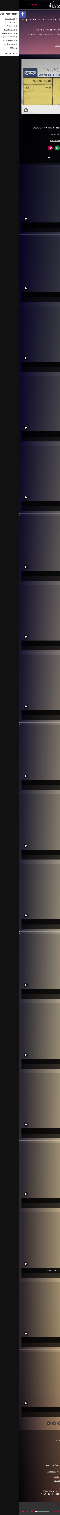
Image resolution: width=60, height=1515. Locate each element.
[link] (3, 14)
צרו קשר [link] (52, 1459)
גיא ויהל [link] (52, 643)
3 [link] (45, 1423)
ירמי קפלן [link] (52, 1340)
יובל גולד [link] (52, 782)
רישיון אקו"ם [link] (32, 1471)
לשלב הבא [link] (30, 1423)
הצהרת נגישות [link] (50, 1456)
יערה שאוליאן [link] (50, 1200)
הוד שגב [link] (52, 573)
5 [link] (34, 1423)
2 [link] (50, 1423)
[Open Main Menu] (5, 4)
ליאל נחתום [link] (51, 503)
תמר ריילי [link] (52, 1409)
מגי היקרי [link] (52, 852)
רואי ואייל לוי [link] (50, 225)
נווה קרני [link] (52, 294)
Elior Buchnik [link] (40, 46)
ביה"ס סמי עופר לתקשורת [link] (46, 1440)
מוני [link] (54, 1131)
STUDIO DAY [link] (28, 1491)
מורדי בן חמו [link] (50, 991)
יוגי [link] (55, 1061)
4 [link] (40, 1423)
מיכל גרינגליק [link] (49, 922)
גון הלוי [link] (53, 434)
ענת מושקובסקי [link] (49, 712)
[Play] (8, 1511)
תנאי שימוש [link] (51, 1454)
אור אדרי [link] (52, 364)
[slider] (23, 1511)
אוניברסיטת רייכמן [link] (48, 1443)
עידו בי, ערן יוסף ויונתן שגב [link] (42, 1270)
